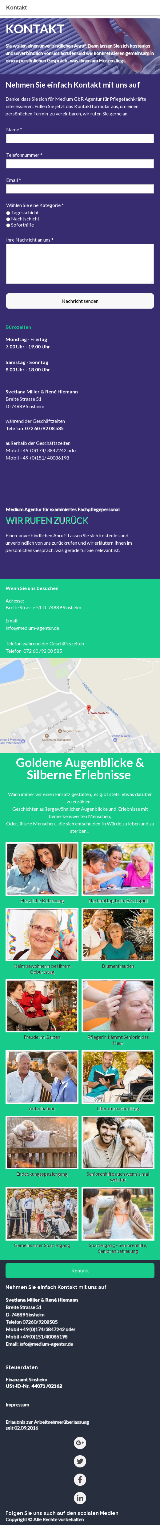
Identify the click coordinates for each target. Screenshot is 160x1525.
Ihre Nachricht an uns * (30, 239)
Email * (13, 180)
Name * (14, 129)
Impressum (17, 1404)
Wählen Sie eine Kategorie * (35, 205)
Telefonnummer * (24, 155)
